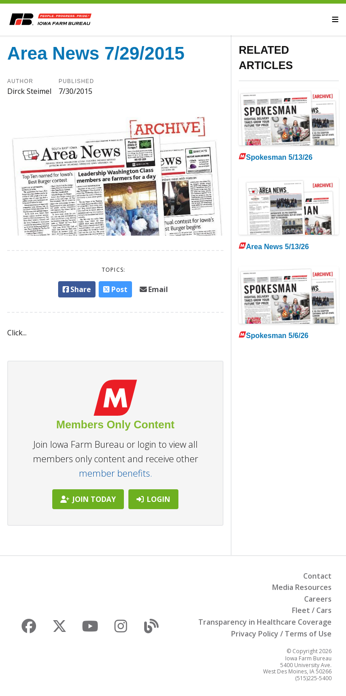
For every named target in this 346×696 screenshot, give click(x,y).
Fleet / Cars (312, 610)
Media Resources (302, 587)
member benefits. (115, 473)
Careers (318, 599)
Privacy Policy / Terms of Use (281, 634)
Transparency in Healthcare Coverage (265, 622)
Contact (317, 576)
